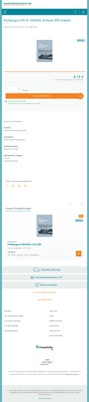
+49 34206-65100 (44, 300)
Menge (25, 90)
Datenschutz (54, 331)
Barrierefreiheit (56, 336)
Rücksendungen (11, 331)
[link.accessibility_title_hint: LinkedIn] (19, 186)
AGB (51, 316)
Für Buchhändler (11, 326)
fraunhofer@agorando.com (44, 292)
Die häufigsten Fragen (13, 316)
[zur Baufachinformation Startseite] (44, 4)
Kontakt (7, 311)
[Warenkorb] (83, 5)
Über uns (53, 311)
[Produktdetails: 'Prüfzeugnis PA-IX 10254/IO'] (44, 51)
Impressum (54, 326)
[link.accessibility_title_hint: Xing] (13, 186)
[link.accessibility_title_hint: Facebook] (7, 186)
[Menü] (52, 357)
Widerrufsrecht (55, 321)
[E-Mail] (25, 186)
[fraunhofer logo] (44, 348)
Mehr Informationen (72, 374)
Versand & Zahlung (12, 321)
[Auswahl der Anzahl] (13, 89)
